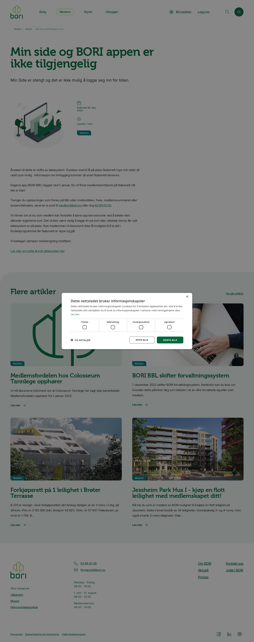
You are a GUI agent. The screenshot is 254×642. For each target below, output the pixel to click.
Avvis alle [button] (140, 339)
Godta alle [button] (169, 339)
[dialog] (127, 321)
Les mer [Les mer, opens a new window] (75, 314)
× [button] (187, 296)
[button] (80, 340)
